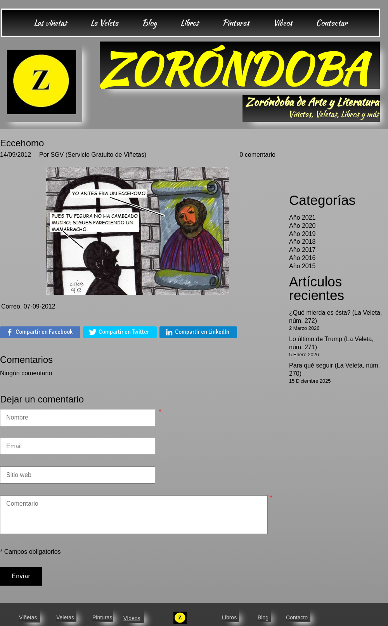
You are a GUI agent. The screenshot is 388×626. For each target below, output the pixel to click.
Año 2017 (302, 249)
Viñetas (28, 617)
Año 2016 (302, 258)
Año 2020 (302, 225)
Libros (229, 617)
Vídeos (131, 618)
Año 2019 (302, 234)
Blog (263, 617)
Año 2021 (302, 217)
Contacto (297, 617)
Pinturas (102, 617)
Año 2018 (302, 241)
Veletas (65, 617)
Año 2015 (302, 266)
